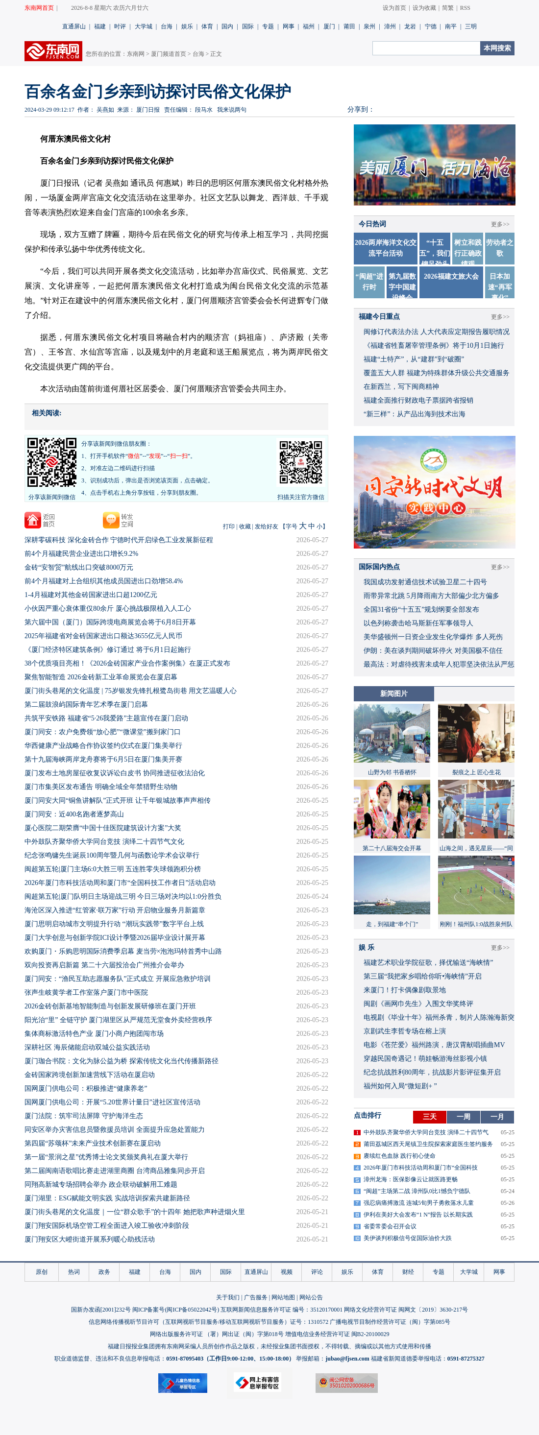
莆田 (349, 26)
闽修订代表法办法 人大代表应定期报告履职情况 (437, 331)
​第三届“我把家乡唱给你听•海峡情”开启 (423, 976)
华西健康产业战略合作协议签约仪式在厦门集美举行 (103, 745)
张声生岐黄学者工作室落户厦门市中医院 (86, 992)
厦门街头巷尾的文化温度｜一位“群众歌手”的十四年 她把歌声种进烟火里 (134, 1212)
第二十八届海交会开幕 (392, 848)
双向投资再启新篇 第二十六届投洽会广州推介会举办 (104, 965)
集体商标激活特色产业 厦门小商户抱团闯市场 (94, 1033)
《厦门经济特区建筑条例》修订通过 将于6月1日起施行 (107, 649)
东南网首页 (39, 7)
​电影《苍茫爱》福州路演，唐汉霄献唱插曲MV (434, 1045)
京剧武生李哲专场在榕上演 (405, 1031)
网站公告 (311, 1297)
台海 (166, 26)
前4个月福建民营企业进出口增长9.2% (81, 553)
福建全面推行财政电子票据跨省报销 (418, 400)
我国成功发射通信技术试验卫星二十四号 (425, 582)
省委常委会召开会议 (390, 1226)
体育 (207, 26)
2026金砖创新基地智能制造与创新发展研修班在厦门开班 (110, 1006)
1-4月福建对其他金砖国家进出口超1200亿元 (90, 594)
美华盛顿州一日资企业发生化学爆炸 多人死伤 (433, 637)
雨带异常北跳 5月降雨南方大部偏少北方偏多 (431, 595)
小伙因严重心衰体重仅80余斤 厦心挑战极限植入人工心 (107, 608)
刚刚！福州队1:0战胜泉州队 (476, 924)
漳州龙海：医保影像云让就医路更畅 (411, 1179)
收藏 (245, 526)
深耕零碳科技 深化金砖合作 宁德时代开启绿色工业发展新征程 (118, 540)
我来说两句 (231, 109)
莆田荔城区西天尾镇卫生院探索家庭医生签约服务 (428, 1144)
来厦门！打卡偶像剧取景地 (405, 990)
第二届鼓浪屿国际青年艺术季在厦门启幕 (86, 704)
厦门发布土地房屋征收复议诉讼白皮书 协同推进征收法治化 (114, 773)
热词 (74, 1271)
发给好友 (266, 526)
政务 (104, 1271)
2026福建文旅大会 (451, 276)
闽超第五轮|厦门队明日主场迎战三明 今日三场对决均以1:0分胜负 (122, 896)
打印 (229, 526)
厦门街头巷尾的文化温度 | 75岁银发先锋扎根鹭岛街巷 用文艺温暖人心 (130, 690)
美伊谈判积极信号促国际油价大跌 (408, 1238)
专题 (268, 26)
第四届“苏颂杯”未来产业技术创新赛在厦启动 (92, 1143)
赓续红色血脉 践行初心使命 (400, 1155)
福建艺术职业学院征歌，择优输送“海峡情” (428, 962)
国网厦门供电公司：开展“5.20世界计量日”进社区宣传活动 (112, 1102)
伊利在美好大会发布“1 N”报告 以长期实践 (418, 1214)
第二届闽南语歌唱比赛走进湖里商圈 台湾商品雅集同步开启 (114, 1170)
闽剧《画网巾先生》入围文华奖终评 (418, 1003)
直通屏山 (74, 26)
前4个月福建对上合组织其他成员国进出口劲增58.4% (103, 581)
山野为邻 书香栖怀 (392, 772)
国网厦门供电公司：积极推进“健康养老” (85, 1088)
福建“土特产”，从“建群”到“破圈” (414, 359)
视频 (287, 1271)
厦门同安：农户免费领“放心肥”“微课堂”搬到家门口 (102, 732)
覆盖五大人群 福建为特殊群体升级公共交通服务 (437, 373)
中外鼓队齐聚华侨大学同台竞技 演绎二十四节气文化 (104, 841)
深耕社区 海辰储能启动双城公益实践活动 (87, 1047)
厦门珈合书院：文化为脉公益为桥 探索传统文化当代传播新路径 (121, 1061)
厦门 (329, 26)
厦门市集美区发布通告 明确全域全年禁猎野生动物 (100, 786)
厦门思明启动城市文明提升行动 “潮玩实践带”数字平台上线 (114, 924)
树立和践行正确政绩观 (468, 253)
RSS (465, 7)
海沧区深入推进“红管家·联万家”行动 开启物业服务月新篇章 (114, 910)
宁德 (431, 26)
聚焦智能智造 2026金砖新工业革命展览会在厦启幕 (100, 677)
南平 (451, 26)
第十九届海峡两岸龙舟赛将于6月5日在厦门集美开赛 (103, 759)
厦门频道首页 (168, 53)
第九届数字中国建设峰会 (402, 287)
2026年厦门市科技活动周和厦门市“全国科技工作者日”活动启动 (120, 882)
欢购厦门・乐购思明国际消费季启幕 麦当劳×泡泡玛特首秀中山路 (123, 951)
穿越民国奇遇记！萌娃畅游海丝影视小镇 (425, 1058)
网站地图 (283, 1297)
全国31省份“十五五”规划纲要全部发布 (421, 609)
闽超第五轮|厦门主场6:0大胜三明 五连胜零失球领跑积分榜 (112, 869)
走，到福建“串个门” (392, 924)
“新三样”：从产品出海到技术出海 (415, 414)
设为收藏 (424, 7)
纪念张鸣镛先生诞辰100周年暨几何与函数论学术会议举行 (111, 855)
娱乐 (187, 26)
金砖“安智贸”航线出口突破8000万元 (78, 567)
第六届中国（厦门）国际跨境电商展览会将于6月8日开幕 (110, 622)
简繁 (448, 7)
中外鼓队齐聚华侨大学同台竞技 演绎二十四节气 (426, 1132)
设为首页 (394, 7)
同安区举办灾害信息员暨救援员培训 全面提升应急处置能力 (114, 1129)
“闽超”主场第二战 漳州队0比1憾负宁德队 (417, 1191)
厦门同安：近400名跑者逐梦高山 (74, 814)
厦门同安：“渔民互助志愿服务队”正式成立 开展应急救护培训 (117, 978)
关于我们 (228, 1297)
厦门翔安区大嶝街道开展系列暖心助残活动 (89, 1239)
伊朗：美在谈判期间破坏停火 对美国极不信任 (433, 650)
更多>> (500, 224)
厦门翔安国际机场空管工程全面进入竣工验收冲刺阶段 (106, 1225)
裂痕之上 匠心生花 (476, 772)
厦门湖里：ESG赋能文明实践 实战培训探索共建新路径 (107, 1198)
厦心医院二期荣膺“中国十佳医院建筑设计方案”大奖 (102, 828)
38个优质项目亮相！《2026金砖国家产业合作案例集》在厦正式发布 (127, 663)
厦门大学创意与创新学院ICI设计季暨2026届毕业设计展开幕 (114, 937)
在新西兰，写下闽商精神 (401, 386)
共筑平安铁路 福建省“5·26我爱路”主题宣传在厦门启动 (106, 718)
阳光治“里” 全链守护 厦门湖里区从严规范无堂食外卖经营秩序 (118, 1020)
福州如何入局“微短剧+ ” (400, 1086)
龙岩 (410, 26)
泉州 (369, 26)
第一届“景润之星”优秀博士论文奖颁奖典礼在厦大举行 (106, 1157)
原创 (42, 1271)
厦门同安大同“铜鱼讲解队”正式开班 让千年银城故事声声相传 (117, 800)
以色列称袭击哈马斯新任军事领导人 (418, 623)
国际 (248, 26)
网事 (288, 26)
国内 (227, 26)
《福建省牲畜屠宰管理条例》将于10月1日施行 (434, 345)
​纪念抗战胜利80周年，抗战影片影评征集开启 (432, 1072)
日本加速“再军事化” (500, 287)
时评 (120, 26)
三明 (471, 26)
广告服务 (256, 1297)
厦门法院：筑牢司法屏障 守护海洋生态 (83, 1116)
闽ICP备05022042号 (192, 1309)
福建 (100, 26)
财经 (408, 1271)
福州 (309, 26)
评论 (317, 1271)
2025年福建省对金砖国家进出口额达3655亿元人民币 (103, 636)
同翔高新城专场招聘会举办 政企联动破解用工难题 (100, 1184)
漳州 (390, 26)
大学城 (143, 26)
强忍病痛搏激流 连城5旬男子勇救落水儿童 (419, 1202)
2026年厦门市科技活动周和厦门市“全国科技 (421, 1167)
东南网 (136, 53)
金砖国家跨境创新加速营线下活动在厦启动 (89, 1074)
